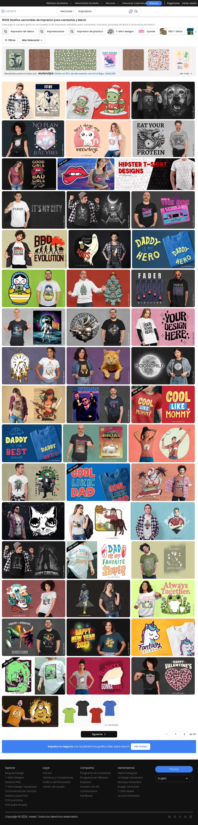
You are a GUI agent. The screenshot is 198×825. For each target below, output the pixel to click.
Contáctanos (88, 791)
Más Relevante (32, 40)
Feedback (86, 796)
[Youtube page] (185, 816)
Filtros (10, 40)
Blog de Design (14, 773)
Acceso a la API (89, 787)
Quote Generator (129, 796)
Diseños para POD (16, 796)
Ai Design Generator (130, 777)
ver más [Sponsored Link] (186, 73)
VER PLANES (140, 746)
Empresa (85, 782)
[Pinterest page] (180, 816)
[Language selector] (174, 778)
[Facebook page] (175, 816)
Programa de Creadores (95, 773)
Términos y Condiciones (58, 777)
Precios (47, 773)
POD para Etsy (14, 800)
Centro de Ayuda (53, 787)
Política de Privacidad (56, 782)
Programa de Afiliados (94, 777)
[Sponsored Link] (15, 60)
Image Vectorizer (128, 787)
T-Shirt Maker (126, 791)
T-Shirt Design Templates (21, 787)
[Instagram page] (169, 816)
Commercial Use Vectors (20, 791)
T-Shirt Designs (14, 777)
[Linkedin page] (191, 816)
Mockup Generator (130, 782)
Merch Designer (127, 773)
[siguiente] (99, 734)
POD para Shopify (16, 805)
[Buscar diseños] (102, 11)
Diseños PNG (13, 782)
